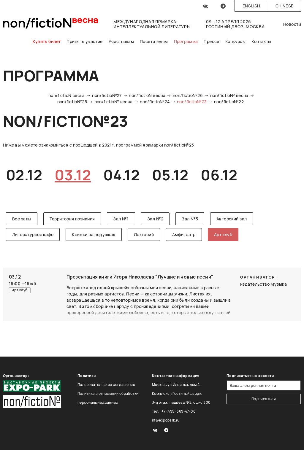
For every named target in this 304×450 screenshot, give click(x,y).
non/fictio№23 (192, 101)
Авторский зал (231, 219)
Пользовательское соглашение (106, 384)
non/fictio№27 (106, 95)
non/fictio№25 (72, 101)
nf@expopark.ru (166, 420)
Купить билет (47, 41)
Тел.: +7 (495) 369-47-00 (174, 411)
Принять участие (84, 41)
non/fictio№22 (229, 101)
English (251, 6)
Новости (292, 24)
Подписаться (263, 398)
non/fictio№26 (188, 95)
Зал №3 (190, 219)
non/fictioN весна (66, 95)
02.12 (24, 175)
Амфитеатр (184, 234)
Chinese (285, 6)
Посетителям (154, 41)
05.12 (170, 175)
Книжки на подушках (93, 234)
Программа (186, 41)
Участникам (121, 41)
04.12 (121, 175)
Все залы (21, 219)
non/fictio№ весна (229, 95)
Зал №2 (155, 219)
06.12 (219, 175)
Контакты (261, 41)
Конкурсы (235, 41)
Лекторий (144, 234)
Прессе (211, 41)
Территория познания (72, 219)
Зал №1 (121, 219)
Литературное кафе (32, 234)
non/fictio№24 (155, 101)
